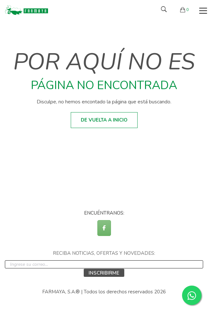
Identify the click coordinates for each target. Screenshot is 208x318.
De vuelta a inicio (104, 120)
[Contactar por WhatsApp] (192, 295)
